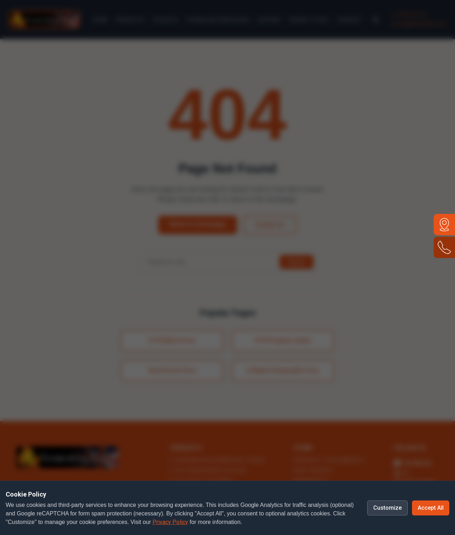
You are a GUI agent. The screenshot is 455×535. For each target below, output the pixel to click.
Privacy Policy (170, 522)
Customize (387, 507)
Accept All (431, 507)
